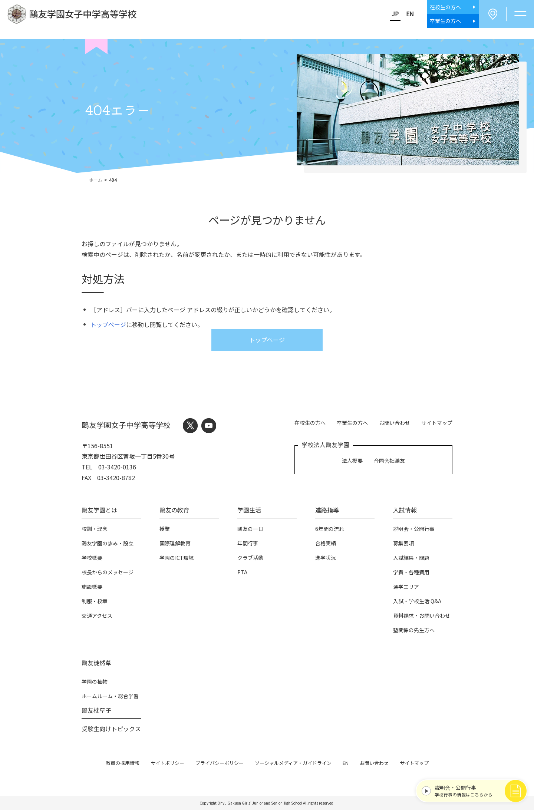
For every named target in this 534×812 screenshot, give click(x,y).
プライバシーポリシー (219, 764)
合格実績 (325, 544)
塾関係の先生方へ (414, 631)
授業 (164, 530)
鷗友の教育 (174, 511)
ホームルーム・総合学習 (110, 697)
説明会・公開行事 (414, 530)
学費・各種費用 (411, 573)
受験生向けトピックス (111, 730)
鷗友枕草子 (96, 711)
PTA (242, 573)
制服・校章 (95, 602)
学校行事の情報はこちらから (473, 789)
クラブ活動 (250, 559)
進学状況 (325, 559)
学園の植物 (95, 683)
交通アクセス (97, 617)
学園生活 (249, 511)
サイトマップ (436, 423)
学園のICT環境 (176, 559)
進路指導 (327, 511)
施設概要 (92, 588)
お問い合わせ (394, 423)
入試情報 (405, 511)
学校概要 (92, 559)
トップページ (108, 325)
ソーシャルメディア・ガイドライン (293, 764)
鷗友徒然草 (96, 664)
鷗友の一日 (250, 530)
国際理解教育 (175, 544)
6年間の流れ (329, 530)
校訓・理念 (95, 530)
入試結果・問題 (411, 559)
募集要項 (403, 544)
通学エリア (406, 588)
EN (406, 14)
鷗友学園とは (99, 511)
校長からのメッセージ (108, 573)
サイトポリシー (167, 764)
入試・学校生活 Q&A (417, 602)
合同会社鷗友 (389, 461)
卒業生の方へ (352, 423)
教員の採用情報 (122, 764)
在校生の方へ (310, 423)
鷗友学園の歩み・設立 (108, 544)
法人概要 (352, 461)
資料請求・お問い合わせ (421, 617)
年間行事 (247, 544)
